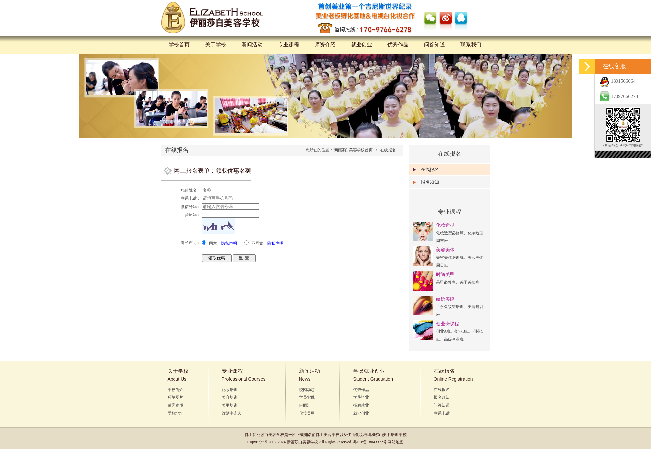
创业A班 (443, 331)
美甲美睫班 (469, 282)
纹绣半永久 (232, 413)
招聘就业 (361, 405)
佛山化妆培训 (359, 434)
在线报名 (388, 150)
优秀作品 (397, 44)
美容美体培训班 (450, 257)
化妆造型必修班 (450, 233)
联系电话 (442, 413)
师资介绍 (325, 44)
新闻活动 (252, 44)
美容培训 (230, 397)
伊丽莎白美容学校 (268, 434)
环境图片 (175, 397)
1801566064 (618, 81)
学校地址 (175, 413)
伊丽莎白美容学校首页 (353, 150)
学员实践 (307, 397)
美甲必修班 (446, 282)
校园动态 (307, 389)
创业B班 (461, 331)
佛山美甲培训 (387, 434)
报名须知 (430, 182)
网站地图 (396, 442)
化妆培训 (230, 389)
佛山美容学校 (327, 434)
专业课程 (288, 44)
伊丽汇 (305, 405)
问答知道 (434, 44)
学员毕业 (361, 397)
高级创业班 (454, 339)
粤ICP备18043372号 (370, 442)
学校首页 (179, 44)
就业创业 (361, 44)
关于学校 (215, 44)
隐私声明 (229, 243)
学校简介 (175, 389)
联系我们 (470, 44)
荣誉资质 (175, 405)
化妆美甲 (307, 413)
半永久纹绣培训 (450, 306)
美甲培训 (230, 405)
